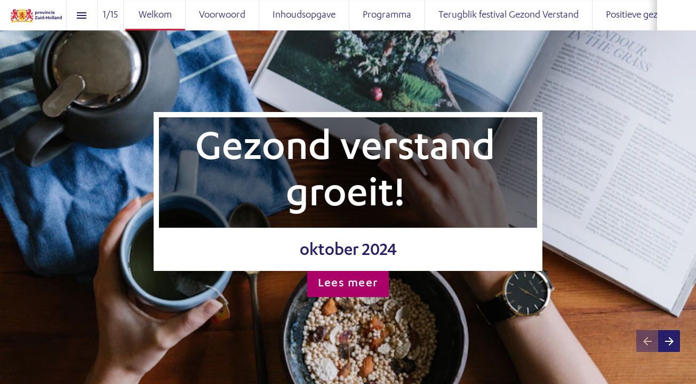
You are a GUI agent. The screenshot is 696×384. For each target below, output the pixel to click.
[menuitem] (155, 15)
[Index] (82, 15)
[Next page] (669, 341)
